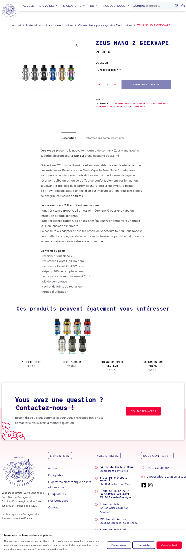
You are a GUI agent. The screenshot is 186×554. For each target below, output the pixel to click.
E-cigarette (74, 5)
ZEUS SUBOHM (72, 362)
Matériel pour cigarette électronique (49, 25)
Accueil (28, 5)
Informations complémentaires (105, 138)
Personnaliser (119, 545)
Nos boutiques (116, 5)
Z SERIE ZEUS (31, 362)
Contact (140, 5)
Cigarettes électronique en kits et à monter (69, 484)
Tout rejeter (143, 545)
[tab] (69, 138)
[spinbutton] (107, 84)
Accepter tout (169, 545)
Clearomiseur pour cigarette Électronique (105, 25)
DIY (94, 5)
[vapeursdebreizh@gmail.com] (162, 477)
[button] (115, 84)
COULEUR (102, 63)
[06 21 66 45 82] (162, 468)
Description (69, 138)
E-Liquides (48, 5)
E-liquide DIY (57, 494)
